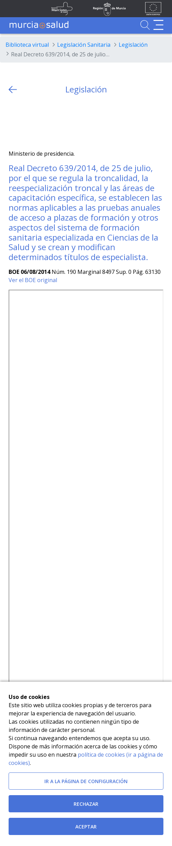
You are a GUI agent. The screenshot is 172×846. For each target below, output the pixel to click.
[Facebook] (27, 122)
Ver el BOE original (33, 280)
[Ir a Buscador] (145, 25)
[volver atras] (13, 89)
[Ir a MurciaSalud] (39, 25)
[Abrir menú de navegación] (158, 25)
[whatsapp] (40, 122)
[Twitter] (14, 122)
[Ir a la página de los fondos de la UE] (153, 8)
